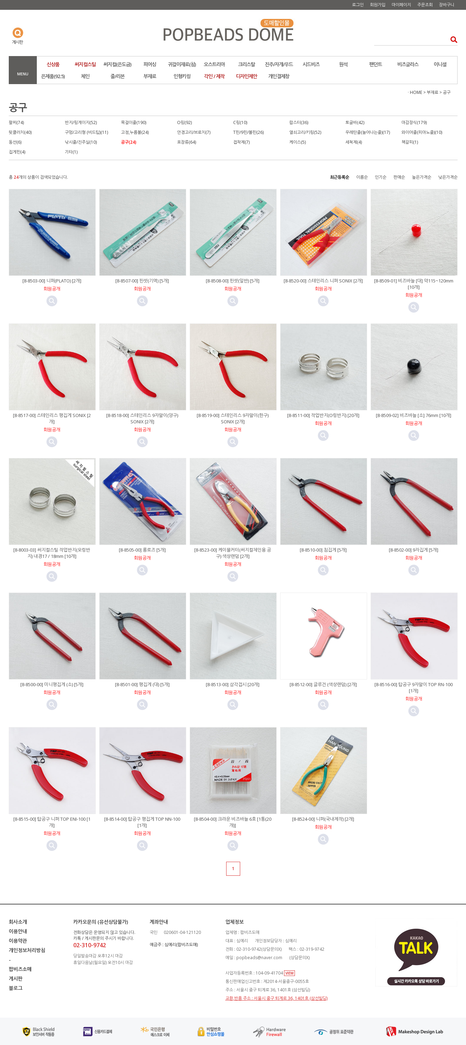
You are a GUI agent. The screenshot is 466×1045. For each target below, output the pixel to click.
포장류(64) (186, 142)
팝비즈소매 (20, 969)
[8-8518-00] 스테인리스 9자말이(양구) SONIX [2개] (142, 418)
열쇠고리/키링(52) (305, 132)
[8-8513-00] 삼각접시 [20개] (232, 684)
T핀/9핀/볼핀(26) (248, 132)
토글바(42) (354, 122)
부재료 (149, 76)
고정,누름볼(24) (135, 132)
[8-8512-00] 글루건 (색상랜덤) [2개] (323, 684)
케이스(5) (297, 142)
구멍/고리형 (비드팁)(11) (86, 132)
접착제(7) (241, 142)
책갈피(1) (409, 142)
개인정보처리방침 (27, 950)
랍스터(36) (298, 122)
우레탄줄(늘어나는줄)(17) (367, 132)
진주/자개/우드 (279, 64)
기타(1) (71, 152)
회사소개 (18, 921)
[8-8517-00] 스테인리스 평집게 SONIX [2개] (52, 418)
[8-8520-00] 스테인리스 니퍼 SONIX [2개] (323, 281)
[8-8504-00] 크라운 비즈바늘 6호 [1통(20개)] (232, 822)
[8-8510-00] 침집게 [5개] (323, 550)
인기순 (380, 177)
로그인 (358, 5)
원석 (343, 64)
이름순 (362, 177)
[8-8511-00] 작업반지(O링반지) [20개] (323, 415)
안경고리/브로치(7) (193, 132)
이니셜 (440, 64)
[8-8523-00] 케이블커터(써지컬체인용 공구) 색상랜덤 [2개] (232, 553)
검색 (452, 39)
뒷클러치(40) (20, 132)
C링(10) (240, 122)
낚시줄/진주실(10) (81, 142)
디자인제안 (246, 76)
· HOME (415, 92)
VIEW (289, 973)
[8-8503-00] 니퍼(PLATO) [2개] (51, 281)
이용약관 (18, 940)
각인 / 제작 (214, 76)
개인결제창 (278, 76)
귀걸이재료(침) (182, 64)
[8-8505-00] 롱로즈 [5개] (142, 550)
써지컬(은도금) (117, 64)
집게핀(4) (17, 152)
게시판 (15, 978)
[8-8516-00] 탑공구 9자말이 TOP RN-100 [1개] (413, 687)
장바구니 (446, 5)
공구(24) (128, 142)
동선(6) (15, 142)
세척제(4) (353, 142)
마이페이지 (401, 5)
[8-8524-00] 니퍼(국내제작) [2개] (323, 819)
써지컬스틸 (85, 64)
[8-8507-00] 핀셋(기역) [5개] (142, 281)
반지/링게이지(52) (81, 122)
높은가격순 (421, 177)
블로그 (15, 988)
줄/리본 (117, 76)
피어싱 (149, 64)
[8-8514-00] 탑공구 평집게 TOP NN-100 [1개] (142, 822)
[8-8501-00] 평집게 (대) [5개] (142, 684)
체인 (85, 76)
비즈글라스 (407, 64)
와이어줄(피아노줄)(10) (421, 132)
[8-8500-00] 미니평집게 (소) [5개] (51, 684)
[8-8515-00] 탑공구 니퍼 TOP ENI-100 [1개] (51, 822)
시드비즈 (311, 64)
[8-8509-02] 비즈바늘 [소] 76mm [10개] (413, 415)
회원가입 (377, 5)
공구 (447, 92)
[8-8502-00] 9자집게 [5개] (413, 550)
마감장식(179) (414, 122)
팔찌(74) (16, 122)
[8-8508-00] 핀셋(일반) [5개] (232, 281)
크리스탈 (246, 64)
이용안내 (18, 931)
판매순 (399, 177)
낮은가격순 (448, 177)
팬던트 (375, 64)
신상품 (53, 64)
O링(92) (184, 122)
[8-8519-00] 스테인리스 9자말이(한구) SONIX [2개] (233, 418)
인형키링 (182, 76)
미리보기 (52, 301)
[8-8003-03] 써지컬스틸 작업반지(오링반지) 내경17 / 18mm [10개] (51, 553)
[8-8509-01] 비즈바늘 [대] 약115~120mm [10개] (413, 284)
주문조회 (425, 5)
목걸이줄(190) (133, 122)
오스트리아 (214, 64)
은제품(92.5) (53, 76)
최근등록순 (339, 177)
